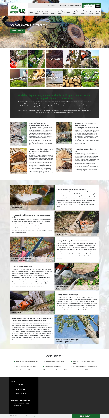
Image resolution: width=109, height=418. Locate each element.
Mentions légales (32, 416)
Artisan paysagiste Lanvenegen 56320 (54, 361)
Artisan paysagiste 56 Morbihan (37, 11)
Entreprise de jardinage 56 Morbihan (98, 11)
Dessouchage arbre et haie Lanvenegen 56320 (85, 366)
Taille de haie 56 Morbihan (67, 11)
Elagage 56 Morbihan (30, 11)
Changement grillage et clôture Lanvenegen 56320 (84, 362)
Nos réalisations (17, 31)
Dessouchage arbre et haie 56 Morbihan (74, 11)
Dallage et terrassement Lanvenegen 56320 (55, 370)
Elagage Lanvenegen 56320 (23, 370)
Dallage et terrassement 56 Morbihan (83, 11)
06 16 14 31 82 (62, 5)
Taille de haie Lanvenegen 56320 (52, 366)
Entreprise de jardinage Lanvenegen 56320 (27, 361)
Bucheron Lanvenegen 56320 (80, 370)
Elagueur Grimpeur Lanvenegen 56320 (26, 366)
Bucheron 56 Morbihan (91, 11)
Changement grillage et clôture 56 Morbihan (45, 11)
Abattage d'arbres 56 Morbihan (60, 11)
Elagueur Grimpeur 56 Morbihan (53, 11)
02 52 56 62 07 (52, 5)
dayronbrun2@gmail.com (75, 5)
